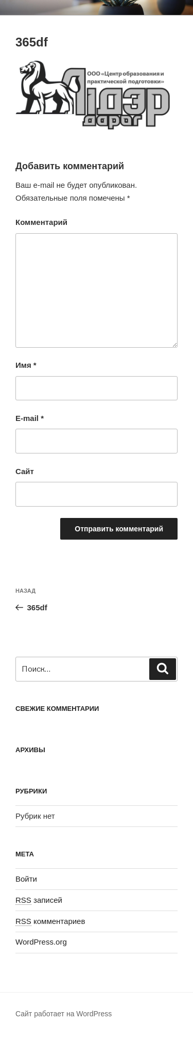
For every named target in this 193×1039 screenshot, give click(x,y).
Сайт (24, 471)
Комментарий (41, 222)
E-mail (29, 418)
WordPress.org (41, 941)
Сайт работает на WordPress (63, 1014)
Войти (26, 878)
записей (38, 900)
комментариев (50, 921)
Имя (26, 365)
